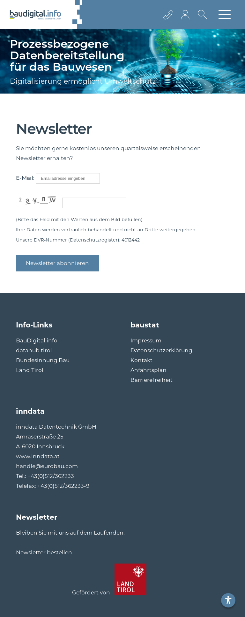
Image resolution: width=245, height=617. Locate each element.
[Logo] (35, 14)
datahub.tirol (34, 350)
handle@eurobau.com (47, 466)
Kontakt (141, 360)
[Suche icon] (201, 19)
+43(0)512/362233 (50, 476)
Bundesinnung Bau (43, 360)
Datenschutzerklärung (161, 350)
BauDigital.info (36, 340)
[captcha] (94, 203)
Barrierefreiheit (151, 380)
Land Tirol (29, 370)
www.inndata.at (38, 456)
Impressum (145, 340)
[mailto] (68, 178)
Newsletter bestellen (44, 552)
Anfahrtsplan (148, 370)
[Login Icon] (185, 14)
